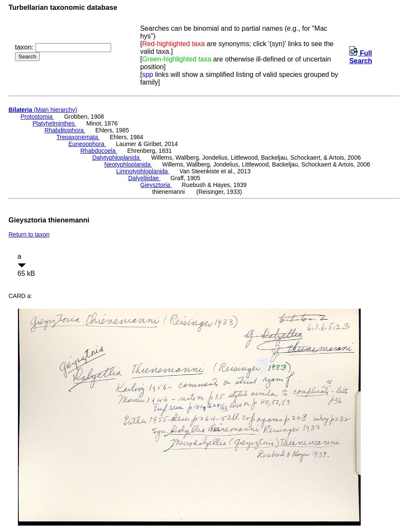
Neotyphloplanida (128, 164)
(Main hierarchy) (43, 109)
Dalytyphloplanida (116, 157)
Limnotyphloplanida (143, 171)
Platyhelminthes (54, 123)
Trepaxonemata (78, 137)
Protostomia (37, 116)
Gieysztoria (156, 184)
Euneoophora (87, 143)
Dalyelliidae (144, 178)
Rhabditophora (64, 130)
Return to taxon (29, 234)
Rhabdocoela (98, 150)
